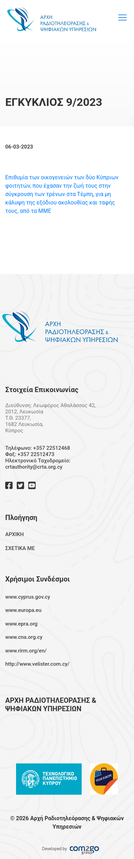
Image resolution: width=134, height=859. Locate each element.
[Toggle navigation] (122, 17)
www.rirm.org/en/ (26, 651)
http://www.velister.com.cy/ (37, 664)
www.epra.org (21, 624)
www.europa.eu (23, 610)
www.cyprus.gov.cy (27, 597)
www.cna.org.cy (24, 637)
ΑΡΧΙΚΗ (14, 534)
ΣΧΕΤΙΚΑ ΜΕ (20, 548)
